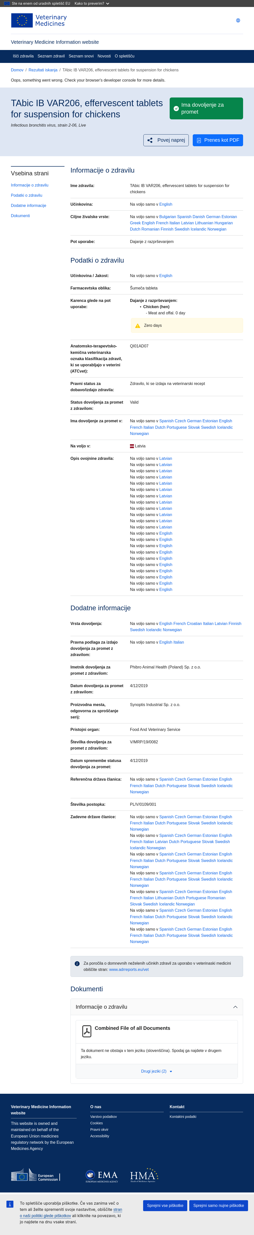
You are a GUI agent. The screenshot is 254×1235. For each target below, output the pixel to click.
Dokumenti (20, 216)
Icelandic (198, 229)
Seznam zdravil (51, 56)
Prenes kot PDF (217, 140)
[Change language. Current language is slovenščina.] (238, 20)
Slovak (194, 427)
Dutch (135, 229)
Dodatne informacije (28, 205)
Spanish (184, 217)
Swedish (182, 229)
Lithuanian (204, 223)
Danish (199, 217)
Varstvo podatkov (103, 1117)
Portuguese (177, 427)
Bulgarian (167, 217)
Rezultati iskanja (43, 70)
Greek (135, 223)
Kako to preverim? (92, 3)
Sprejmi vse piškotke (165, 1205)
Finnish (167, 229)
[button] (166, 140)
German (213, 217)
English (165, 204)
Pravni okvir (99, 1130)
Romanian (150, 229)
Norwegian (216, 229)
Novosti (104, 56)
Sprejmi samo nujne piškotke (218, 1205)
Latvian (187, 223)
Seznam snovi (81, 56)
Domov (17, 70)
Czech (180, 421)
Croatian (194, 623)
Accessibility (99, 1136)
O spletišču (124, 56)
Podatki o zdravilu (26, 195)
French (162, 223)
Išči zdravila (23, 56)
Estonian (229, 217)
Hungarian (224, 223)
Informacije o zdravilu (29, 185)
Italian (174, 223)
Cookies (96, 1123)
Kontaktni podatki (183, 1117)
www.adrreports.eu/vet (129, 969)
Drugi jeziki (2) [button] (156, 1071)
